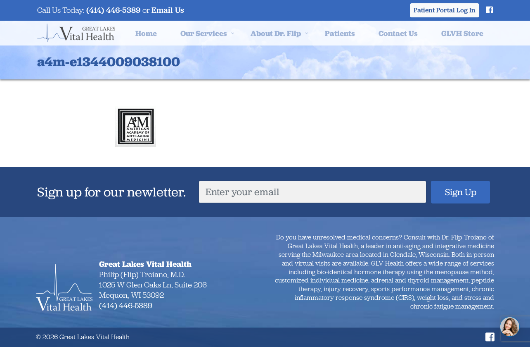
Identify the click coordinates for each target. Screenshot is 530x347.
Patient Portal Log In (445, 10)
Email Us (167, 10)
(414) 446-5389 (113, 10)
